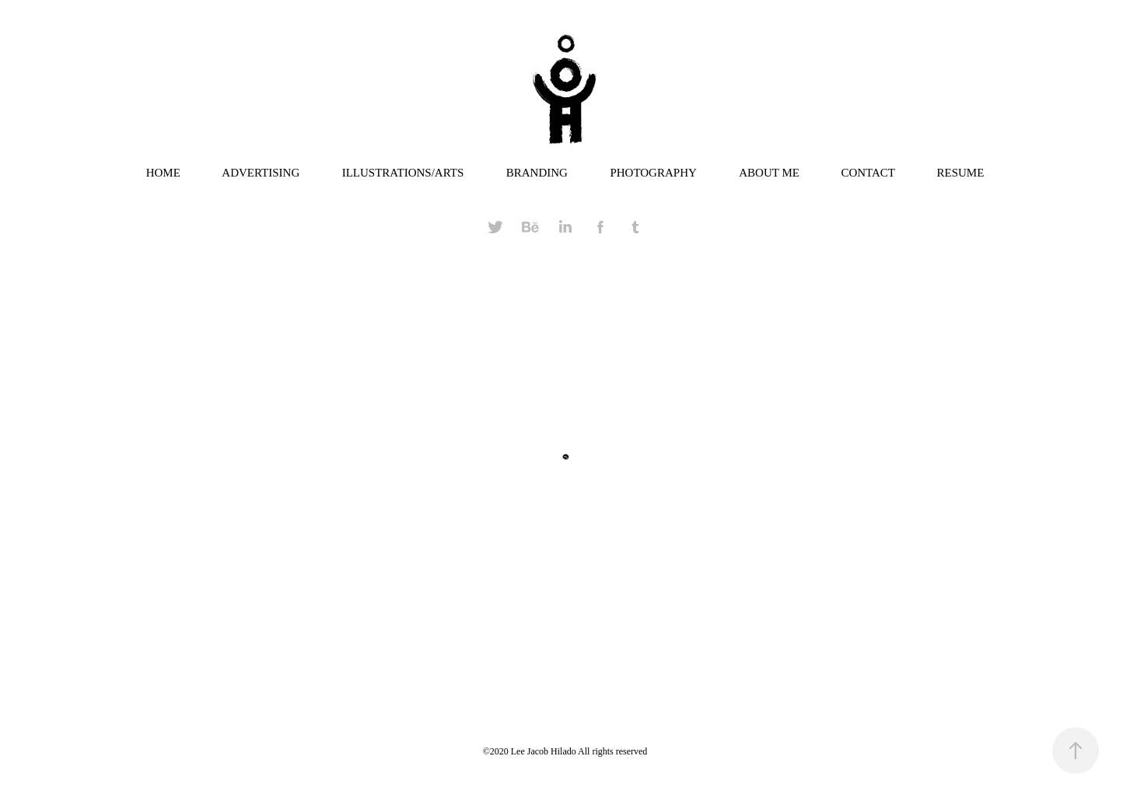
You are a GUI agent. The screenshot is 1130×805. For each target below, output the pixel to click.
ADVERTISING (260, 172)
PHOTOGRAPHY (653, 172)
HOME (163, 172)
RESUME (960, 172)
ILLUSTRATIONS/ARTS (403, 172)
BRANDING (537, 172)
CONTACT (868, 172)
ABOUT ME (769, 172)
